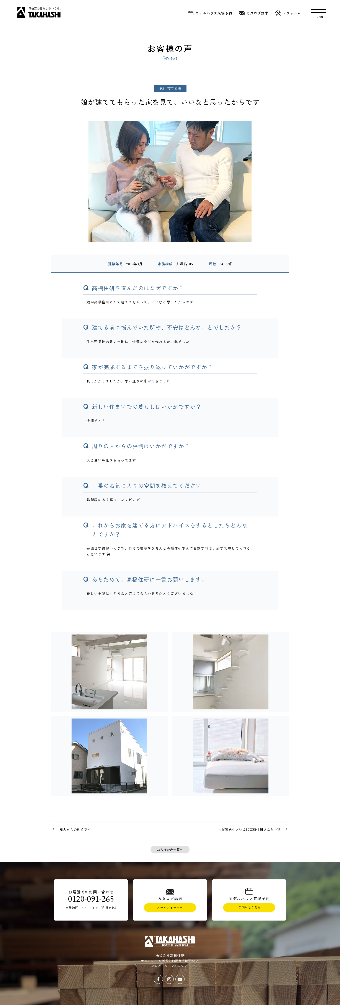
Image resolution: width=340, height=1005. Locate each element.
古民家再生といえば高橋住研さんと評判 (249, 829)
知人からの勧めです (75, 829)
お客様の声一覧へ (170, 849)
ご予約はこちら (249, 907)
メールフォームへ (170, 907)
